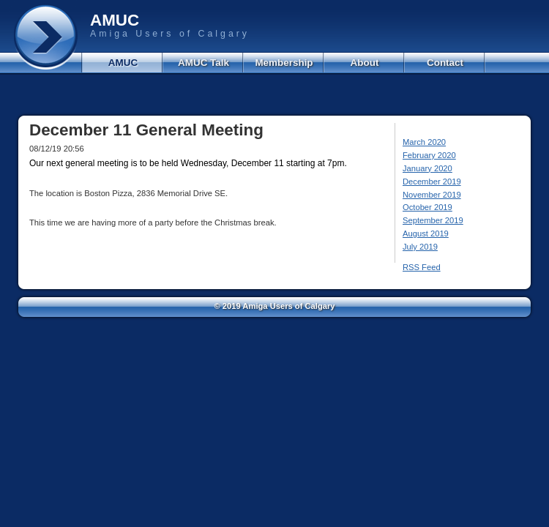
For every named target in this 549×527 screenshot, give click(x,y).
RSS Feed (422, 267)
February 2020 (429, 155)
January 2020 (427, 168)
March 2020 (424, 142)
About (365, 62)
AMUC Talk (203, 62)
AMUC (123, 62)
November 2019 (432, 194)
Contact (445, 62)
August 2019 (426, 233)
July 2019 (420, 246)
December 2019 (432, 181)
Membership (284, 62)
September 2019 (433, 220)
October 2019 (427, 207)
